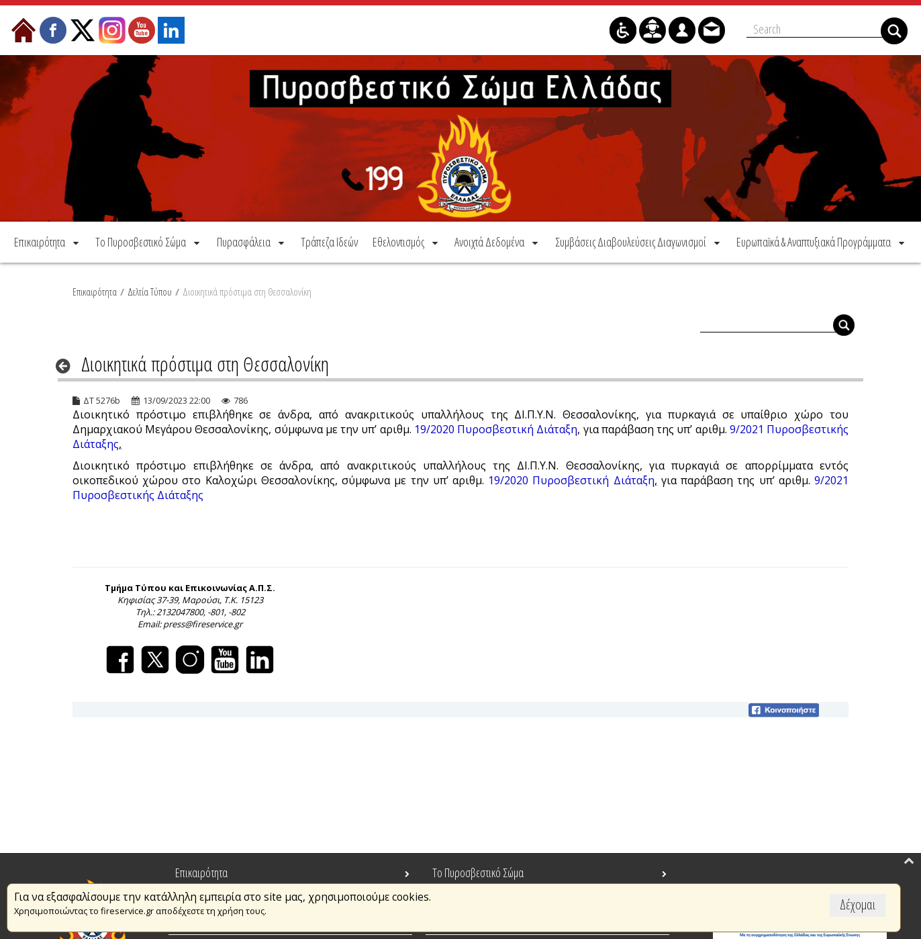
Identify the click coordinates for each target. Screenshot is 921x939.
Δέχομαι (857, 904)
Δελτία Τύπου (150, 290)
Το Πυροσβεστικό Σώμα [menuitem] (478, 872)
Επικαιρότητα (94, 290)
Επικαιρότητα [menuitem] (201, 872)
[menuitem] (47, 240)
